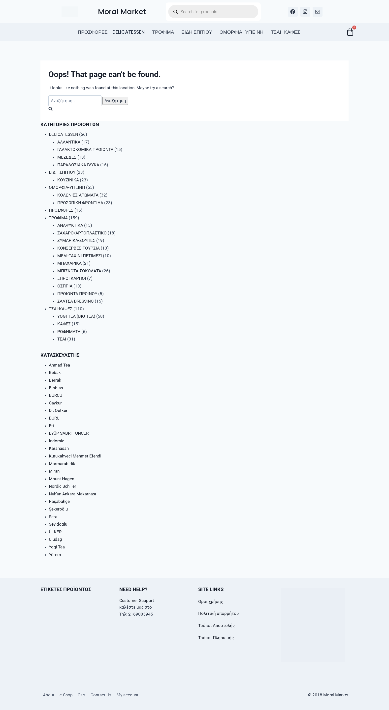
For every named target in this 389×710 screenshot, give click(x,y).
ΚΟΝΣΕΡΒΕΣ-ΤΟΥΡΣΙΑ (78, 248)
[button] (130, 32)
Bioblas (56, 387)
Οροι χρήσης (210, 601)
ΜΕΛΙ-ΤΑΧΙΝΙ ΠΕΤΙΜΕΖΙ (79, 255)
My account (127, 694)
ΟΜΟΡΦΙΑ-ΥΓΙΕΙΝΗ (241, 32)
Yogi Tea (57, 546)
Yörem (55, 554)
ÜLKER (55, 531)
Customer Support (136, 600)
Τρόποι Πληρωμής (216, 637)
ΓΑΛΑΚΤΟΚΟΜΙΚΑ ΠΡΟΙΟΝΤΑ (85, 149)
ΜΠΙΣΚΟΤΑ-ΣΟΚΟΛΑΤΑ (79, 270)
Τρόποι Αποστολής (216, 625)
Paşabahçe (59, 501)
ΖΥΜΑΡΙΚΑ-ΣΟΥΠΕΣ (76, 240)
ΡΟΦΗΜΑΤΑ (68, 331)
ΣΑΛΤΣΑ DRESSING (75, 301)
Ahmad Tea (59, 365)
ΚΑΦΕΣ (64, 323)
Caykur (55, 402)
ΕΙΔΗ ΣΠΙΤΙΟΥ (196, 32)
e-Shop (66, 694)
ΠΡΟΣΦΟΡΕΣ (92, 32)
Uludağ (55, 539)
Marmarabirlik (62, 463)
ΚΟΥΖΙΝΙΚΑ (68, 179)
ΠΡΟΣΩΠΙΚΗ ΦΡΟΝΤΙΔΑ (80, 202)
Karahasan (59, 448)
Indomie (56, 440)
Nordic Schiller (62, 486)
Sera (53, 516)
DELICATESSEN (128, 32)
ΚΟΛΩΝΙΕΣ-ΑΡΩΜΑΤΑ (77, 195)
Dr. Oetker (58, 410)
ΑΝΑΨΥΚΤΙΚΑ (70, 225)
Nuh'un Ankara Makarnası (72, 493)
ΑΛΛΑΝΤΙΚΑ (68, 142)
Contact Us (101, 694)
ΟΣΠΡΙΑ (64, 286)
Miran (54, 471)
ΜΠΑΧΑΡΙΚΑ (69, 263)
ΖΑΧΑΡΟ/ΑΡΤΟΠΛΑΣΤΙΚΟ (82, 232)
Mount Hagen (61, 478)
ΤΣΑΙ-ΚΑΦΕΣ (285, 32)
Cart (82, 694)
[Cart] (350, 31)
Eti (51, 425)
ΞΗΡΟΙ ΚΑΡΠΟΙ (71, 278)
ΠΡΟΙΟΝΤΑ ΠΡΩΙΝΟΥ (77, 293)
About (48, 694)
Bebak (55, 372)
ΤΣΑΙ (61, 339)
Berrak (55, 380)
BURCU (55, 395)
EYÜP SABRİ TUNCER (69, 433)
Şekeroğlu (58, 509)
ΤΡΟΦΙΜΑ (163, 32)
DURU (54, 418)
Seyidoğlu (58, 524)
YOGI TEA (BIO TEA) (76, 316)
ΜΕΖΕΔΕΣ (66, 157)
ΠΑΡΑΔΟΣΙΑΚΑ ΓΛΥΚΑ (78, 164)
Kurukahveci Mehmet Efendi (75, 456)
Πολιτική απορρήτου (218, 613)
